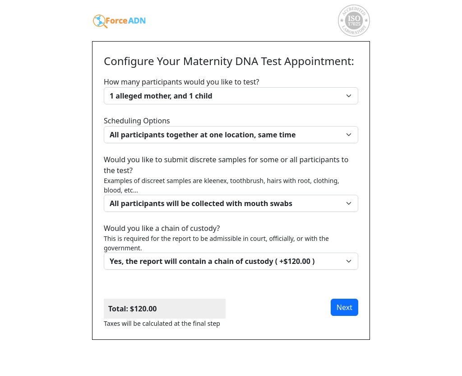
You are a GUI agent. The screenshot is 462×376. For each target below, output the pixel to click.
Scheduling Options (231, 129)
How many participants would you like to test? (231, 90)
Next (344, 307)
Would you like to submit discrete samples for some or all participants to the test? (231, 183)
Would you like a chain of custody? (231, 246)
